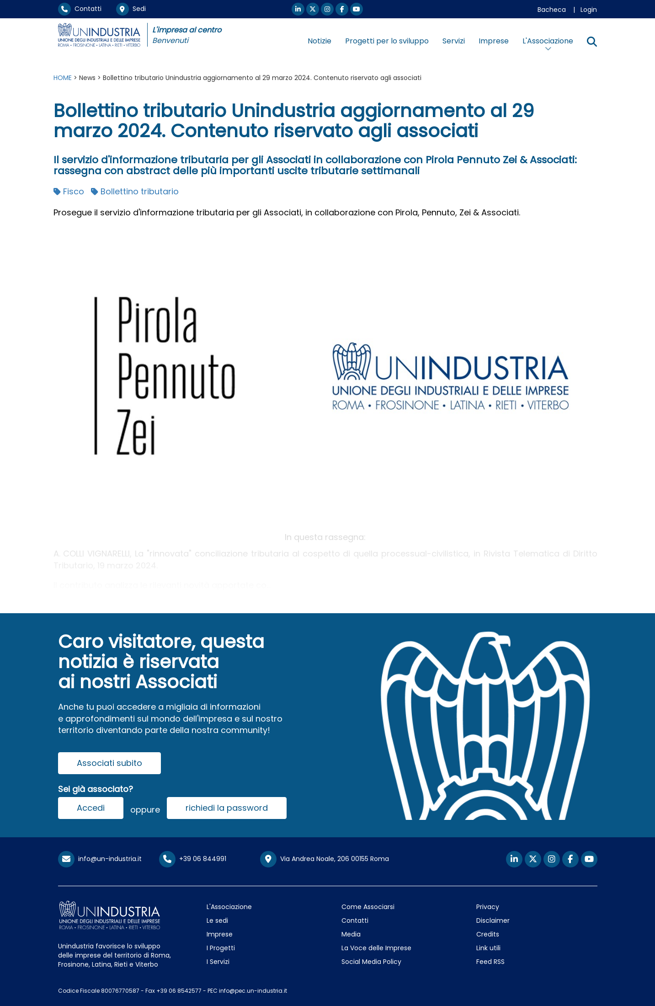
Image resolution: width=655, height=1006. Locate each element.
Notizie (319, 41)
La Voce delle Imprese (376, 947)
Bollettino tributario (135, 191)
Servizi (453, 41)
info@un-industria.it (100, 858)
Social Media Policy (371, 961)
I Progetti (221, 947)
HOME (62, 77)
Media (351, 934)
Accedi (91, 807)
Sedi (131, 8)
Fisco (68, 191)
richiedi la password (227, 807)
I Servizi (218, 961)
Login (588, 9)
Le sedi (217, 920)
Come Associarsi (367, 906)
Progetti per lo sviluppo (387, 41)
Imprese (494, 41)
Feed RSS (490, 961)
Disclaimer (493, 920)
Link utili (488, 947)
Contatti (79, 8)
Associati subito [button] (109, 763)
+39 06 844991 (192, 858)
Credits (487, 934)
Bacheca (552, 9)
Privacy (487, 906)
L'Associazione (229, 906)
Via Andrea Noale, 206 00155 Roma (324, 859)
